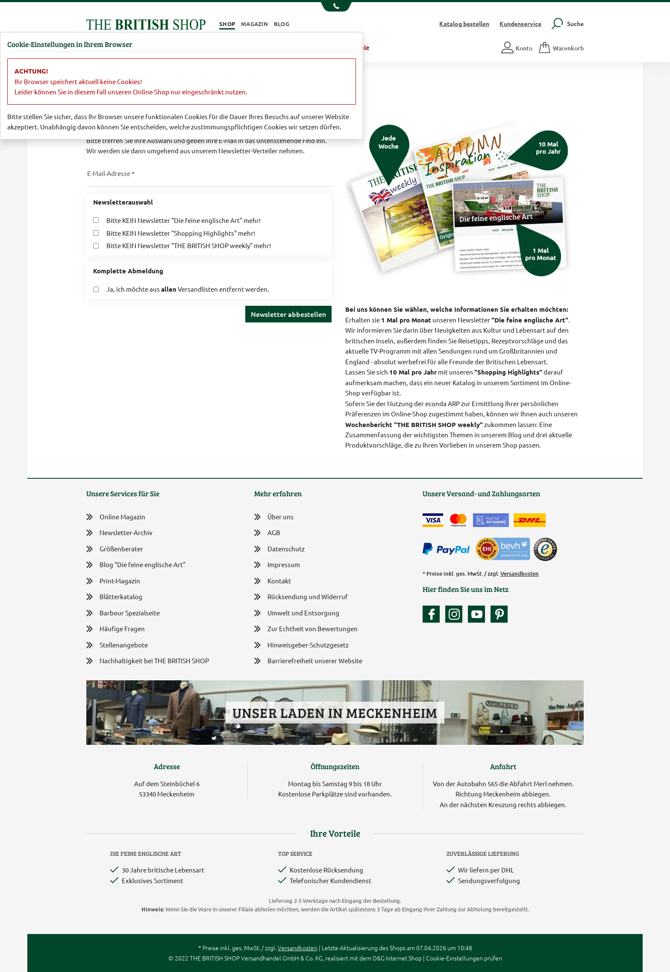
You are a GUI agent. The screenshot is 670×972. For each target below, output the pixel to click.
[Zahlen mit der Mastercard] (458, 520)
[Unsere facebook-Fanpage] (433, 614)
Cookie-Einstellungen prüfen (464, 958)
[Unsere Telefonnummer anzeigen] (335, 7)
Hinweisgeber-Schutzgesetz (301, 645)
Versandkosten (519, 573)
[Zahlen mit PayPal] (448, 549)
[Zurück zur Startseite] (146, 23)
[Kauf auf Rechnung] (491, 520)
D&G (379, 958)
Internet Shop (404, 958)
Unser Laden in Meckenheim (334, 712)
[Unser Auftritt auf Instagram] (456, 614)
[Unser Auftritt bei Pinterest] (499, 614)
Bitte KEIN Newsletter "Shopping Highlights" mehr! (180, 233)
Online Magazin (115, 517)
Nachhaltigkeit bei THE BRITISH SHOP (147, 661)
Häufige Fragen (115, 629)
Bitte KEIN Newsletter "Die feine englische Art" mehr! (183, 220)
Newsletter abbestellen (288, 314)
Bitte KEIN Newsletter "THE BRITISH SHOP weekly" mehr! (188, 245)
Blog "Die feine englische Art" (135, 564)
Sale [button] (363, 47)
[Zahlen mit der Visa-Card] (433, 520)
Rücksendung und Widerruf (301, 597)
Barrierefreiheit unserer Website (308, 661)
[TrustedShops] (545, 549)
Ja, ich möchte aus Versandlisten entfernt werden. (187, 289)
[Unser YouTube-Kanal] (478, 614)
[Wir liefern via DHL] (530, 520)
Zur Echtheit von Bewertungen (306, 629)
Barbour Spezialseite (123, 613)
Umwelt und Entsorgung (296, 613)
